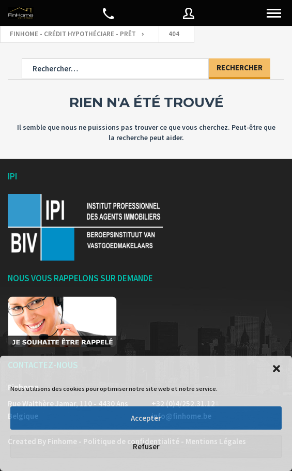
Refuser (146, 446)
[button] (276, 368)
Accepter (146, 418)
